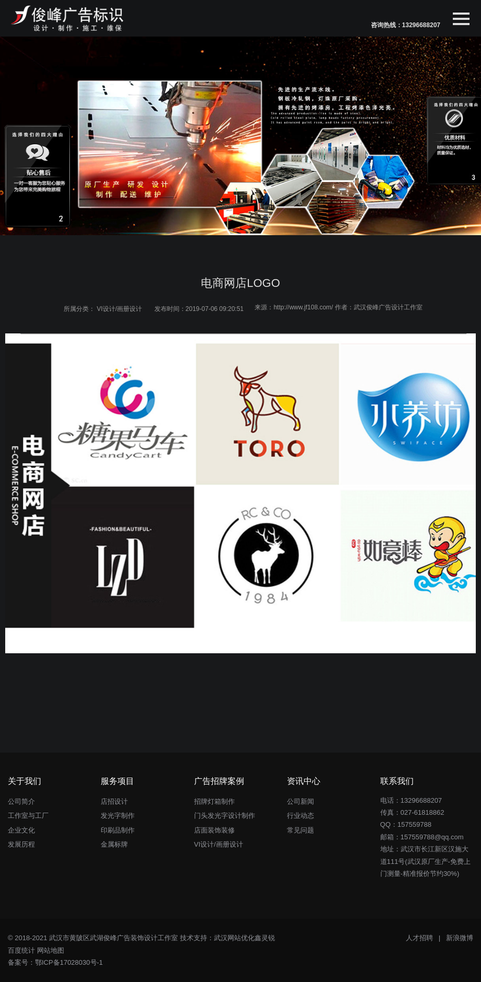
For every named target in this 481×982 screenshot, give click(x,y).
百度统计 (21, 950)
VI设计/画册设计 (119, 309)
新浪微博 (459, 938)
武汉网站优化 (234, 938)
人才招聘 (419, 938)
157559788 (414, 824)
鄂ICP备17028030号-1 (69, 962)
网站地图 (50, 950)
